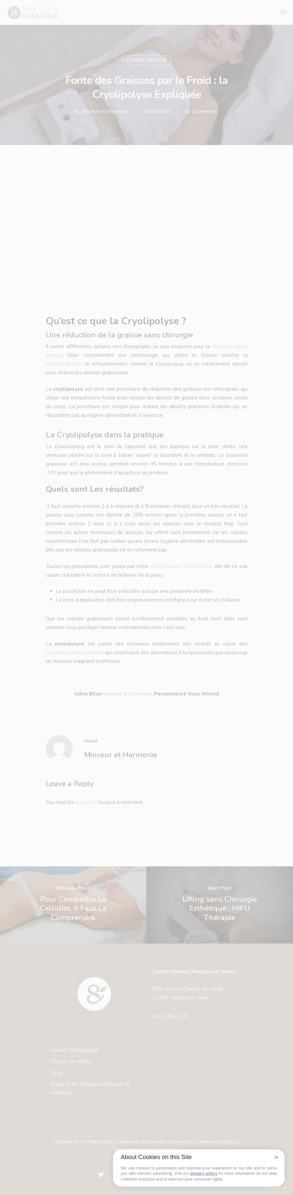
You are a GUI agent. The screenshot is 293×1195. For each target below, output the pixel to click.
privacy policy (203, 1173)
